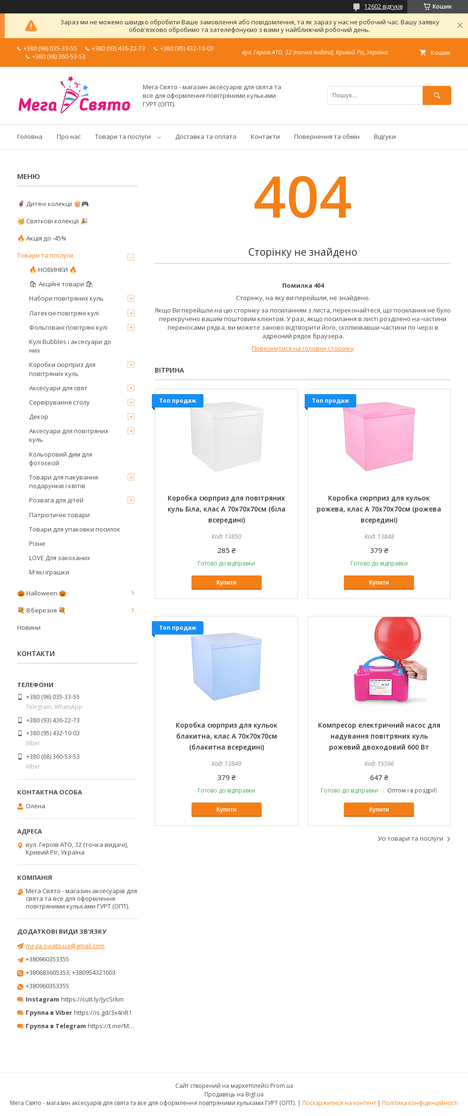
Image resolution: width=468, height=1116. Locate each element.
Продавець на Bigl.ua (234, 1094)
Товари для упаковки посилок (74, 529)
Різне (37, 543)
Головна (30, 136)
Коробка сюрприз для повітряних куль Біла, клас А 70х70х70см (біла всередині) (227, 508)
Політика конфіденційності (420, 1103)
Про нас (69, 136)
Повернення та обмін (327, 136)
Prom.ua (281, 1086)
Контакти (265, 136)
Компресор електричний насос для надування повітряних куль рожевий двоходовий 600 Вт (379, 735)
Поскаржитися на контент (339, 1103)
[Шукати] (437, 95)
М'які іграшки (49, 572)
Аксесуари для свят (58, 388)
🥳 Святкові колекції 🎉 (52, 221)
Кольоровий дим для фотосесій (60, 458)
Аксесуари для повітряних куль (68, 435)
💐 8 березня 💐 (41, 610)
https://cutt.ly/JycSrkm (92, 999)
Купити (226, 582)
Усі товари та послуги (410, 838)
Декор (38, 416)
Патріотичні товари (59, 515)
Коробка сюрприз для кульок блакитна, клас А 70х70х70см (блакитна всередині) (226, 735)
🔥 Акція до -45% (41, 238)
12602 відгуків (383, 6)
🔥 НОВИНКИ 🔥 (53, 269)
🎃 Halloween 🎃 (41, 593)
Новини (29, 627)
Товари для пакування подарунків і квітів (63, 481)
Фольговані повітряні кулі (68, 327)
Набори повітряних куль (66, 298)
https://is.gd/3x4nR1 (103, 1012)
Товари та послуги (123, 136)
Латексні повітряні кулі (64, 313)
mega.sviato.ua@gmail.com (65, 945)
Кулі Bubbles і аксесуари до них (70, 346)
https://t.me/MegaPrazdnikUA (131, 1026)
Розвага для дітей (56, 500)
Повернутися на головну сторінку (303, 348)
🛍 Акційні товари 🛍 (61, 284)
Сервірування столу (59, 402)
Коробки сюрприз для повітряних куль (62, 368)
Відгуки (385, 136)
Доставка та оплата (205, 136)
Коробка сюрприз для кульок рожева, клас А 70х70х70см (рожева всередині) (379, 508)
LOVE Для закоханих (59, 557)
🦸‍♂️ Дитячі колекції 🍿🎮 (53, 203)
